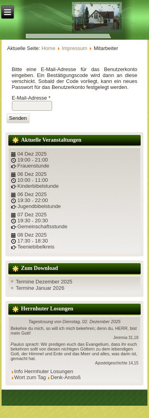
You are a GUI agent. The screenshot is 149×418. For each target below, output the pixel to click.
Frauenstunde (33, 166)
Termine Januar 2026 (40, 288)
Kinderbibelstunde (38, 186)
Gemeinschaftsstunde (42, 226)
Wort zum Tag (30, 377)
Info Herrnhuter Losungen (43, 371)
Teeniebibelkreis (35, 247)
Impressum (74, 48)
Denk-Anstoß (65, 377)
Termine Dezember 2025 (44, 282)
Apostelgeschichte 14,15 (116, 363)
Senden (18, 118)
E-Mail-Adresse (31, 98)
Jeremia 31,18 (125, 337)
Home (48, 48)
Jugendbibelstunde (39, 206)
